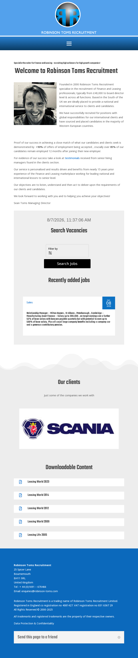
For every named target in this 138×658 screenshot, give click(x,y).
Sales (30, 302)
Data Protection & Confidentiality (34, 623)
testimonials (72, 158)
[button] (67, 250)
